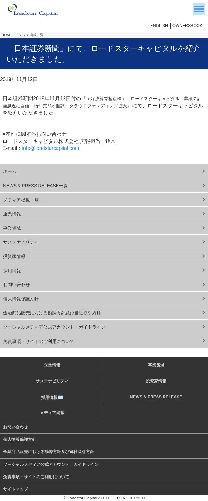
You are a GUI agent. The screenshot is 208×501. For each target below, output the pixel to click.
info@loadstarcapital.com (50, 148)
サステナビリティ (21, 242)
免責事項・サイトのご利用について (38, 341)
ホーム (10, 171)
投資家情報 (14, 256)
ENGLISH (159, 25)
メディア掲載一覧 (30, 35)
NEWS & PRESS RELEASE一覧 (35, 185)
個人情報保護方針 (21, 298)
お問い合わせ (16, 284)
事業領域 (12, 228)
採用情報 (12, 270)
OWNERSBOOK (187, 25)
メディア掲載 (52, 412)
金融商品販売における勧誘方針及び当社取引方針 (52, 312)
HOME (7, 35)
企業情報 (12, 213)
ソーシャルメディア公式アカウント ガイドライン (54, 327)
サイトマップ (15, 489)
